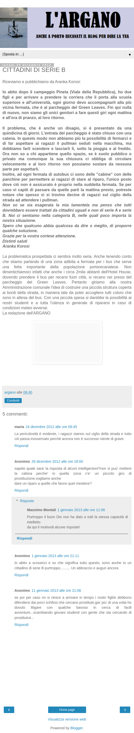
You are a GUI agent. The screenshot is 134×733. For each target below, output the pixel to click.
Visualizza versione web (67, 719)
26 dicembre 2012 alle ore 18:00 (57, 461)
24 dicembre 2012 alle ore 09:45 (51, 427)
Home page (67, 710)
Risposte (27, 501)
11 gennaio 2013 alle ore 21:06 (56, 590)
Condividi (13, 400)
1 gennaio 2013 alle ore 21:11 (55, 556)
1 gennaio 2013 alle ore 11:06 (81, 510)
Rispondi (21, 446)
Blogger (76, 728)
